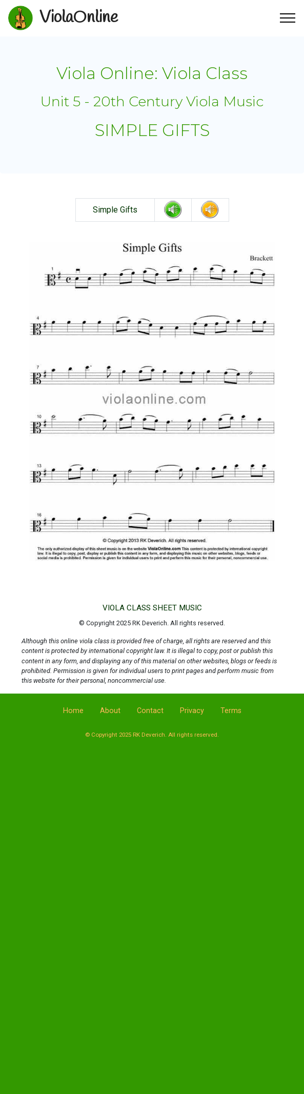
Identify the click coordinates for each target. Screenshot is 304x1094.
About (110, 710)
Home (73, 710)
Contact (150, 710)
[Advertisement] (152, 839)
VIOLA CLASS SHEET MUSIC (152, 607)
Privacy (192, 710)
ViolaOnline (78, 18)
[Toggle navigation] (288, 18)
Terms (230, 710)
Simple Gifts (115, 210)
